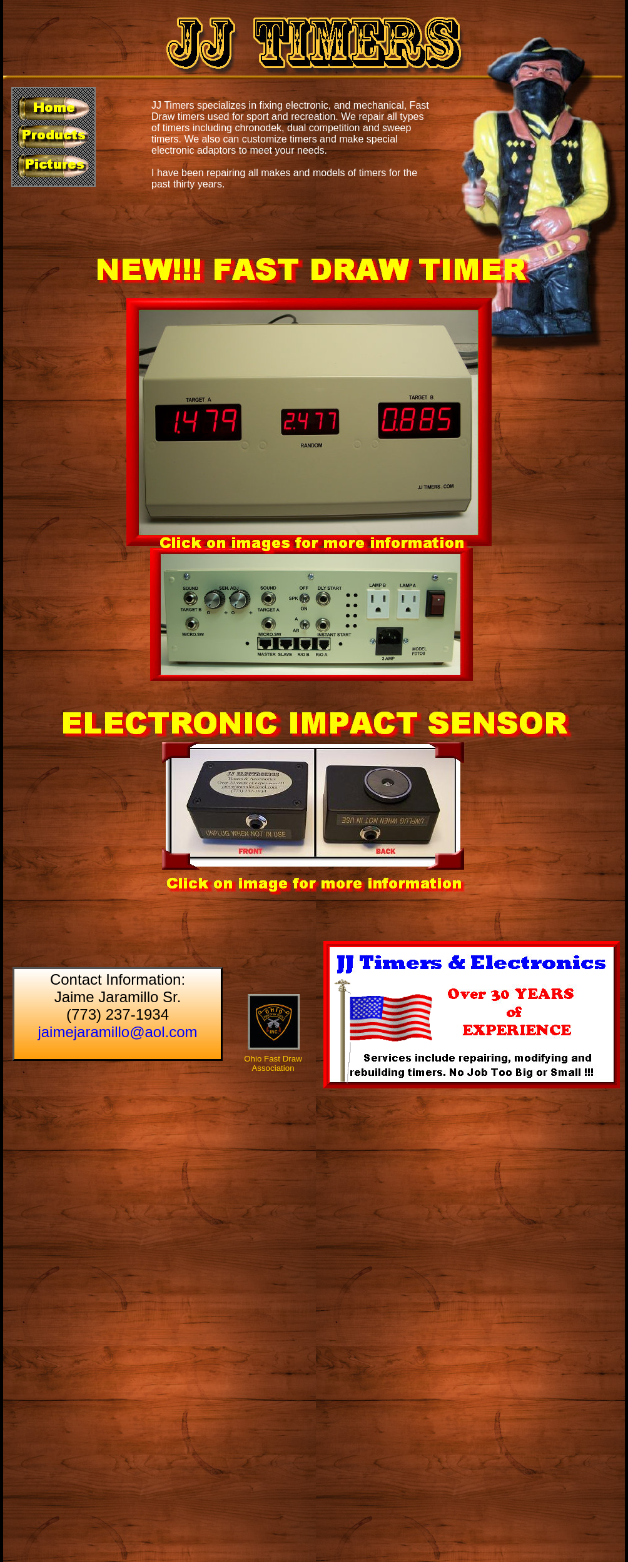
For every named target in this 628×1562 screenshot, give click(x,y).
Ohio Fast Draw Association (273, 1063)
